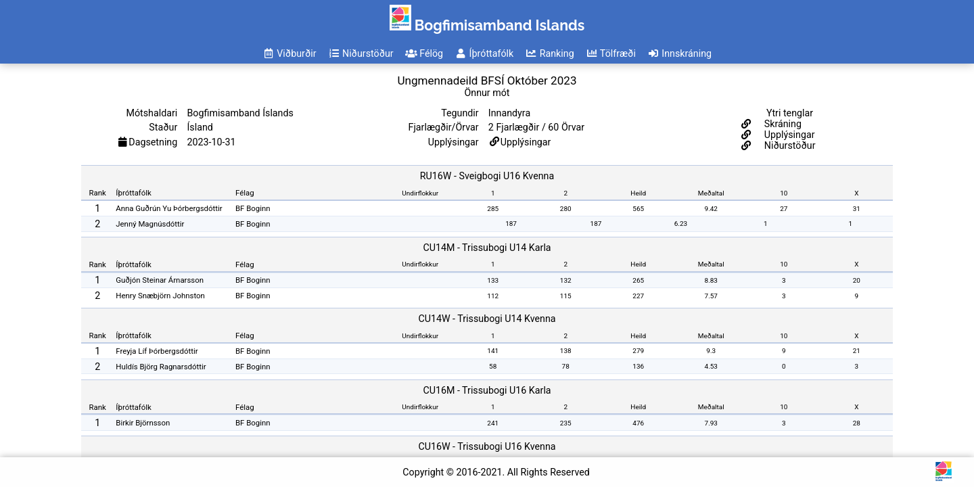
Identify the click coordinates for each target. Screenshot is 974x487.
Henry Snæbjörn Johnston (160, 295)
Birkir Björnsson (143, 422)
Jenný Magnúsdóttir (150, 224)
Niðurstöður (788, 145)
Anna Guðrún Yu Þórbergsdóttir (169, 208)
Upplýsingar (526, 142)
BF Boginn (253, 208)
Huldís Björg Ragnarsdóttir (161, 366)
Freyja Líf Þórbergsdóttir (157, 351)
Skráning (782, 123)
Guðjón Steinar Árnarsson (160, 280)
